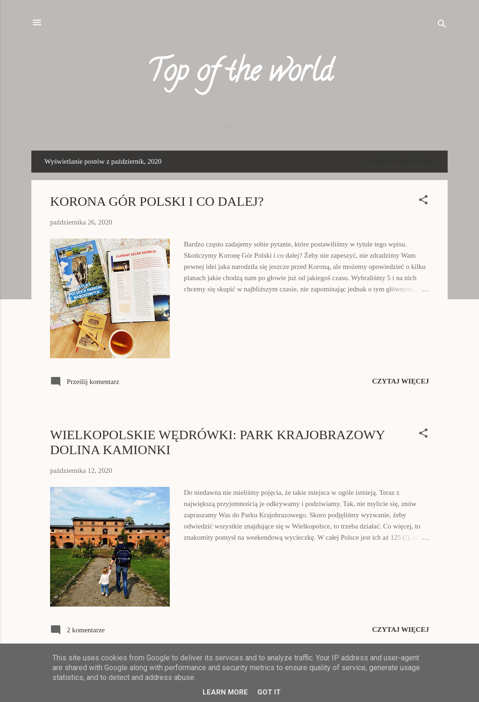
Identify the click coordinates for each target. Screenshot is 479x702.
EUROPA (194, 126)
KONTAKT (403, 126)
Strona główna (88, 126)
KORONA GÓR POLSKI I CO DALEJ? (157, 201)
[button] (423, 201)
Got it (269, 692)
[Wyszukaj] (442, 25)
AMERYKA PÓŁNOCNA (295, 126)
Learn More (225, 692)
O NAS (359, 126)
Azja (232, 126)
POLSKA (149, 126)
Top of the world (240, 74)
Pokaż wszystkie (400, 161)
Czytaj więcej (400, 381)
